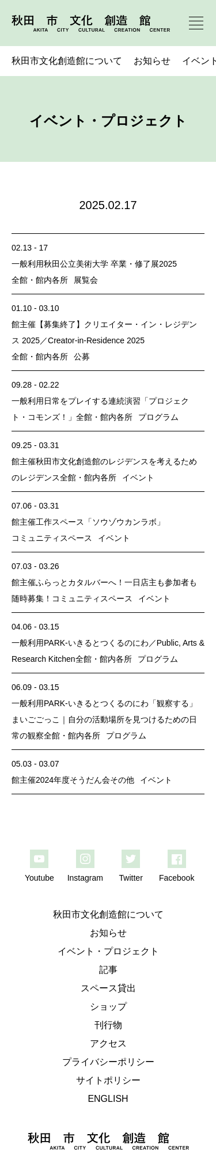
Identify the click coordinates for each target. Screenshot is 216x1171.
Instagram (85, 877)
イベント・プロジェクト (108, 951)
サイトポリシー (108, 1080)
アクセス (108, 1043)
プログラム (158, 417)
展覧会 (86, 280)
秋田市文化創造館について (67, 61)
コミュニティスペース (52, 538)
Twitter (131, 877)
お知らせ (152, 61)
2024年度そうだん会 (73, 780)
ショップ (108, 1006)
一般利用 (28, 263)
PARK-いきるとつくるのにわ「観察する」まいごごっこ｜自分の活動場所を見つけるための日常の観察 (104, 719)
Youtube (39, 877)
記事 (108, 970)
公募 (82, 356)
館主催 (24, 324)
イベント (138, 477)
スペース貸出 (108, 988)
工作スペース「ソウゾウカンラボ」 (100, 521)
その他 (122, 780)
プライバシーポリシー (108, 1062)
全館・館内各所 (40, 280)
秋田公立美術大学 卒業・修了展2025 (110, 263)
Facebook (176, 877)
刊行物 (108, 1025)
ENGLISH (108, 1099)
